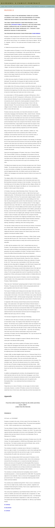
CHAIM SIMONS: (36, 33)
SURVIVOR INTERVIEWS (18, 6)
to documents (7, 507)
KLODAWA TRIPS (50, 6)
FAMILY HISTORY (9, 6)
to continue (7, 504)
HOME (2, 6)
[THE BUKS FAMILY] (16, 24)
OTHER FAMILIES (35, 6)
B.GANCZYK (43, 6)
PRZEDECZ (27, 6)
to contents (7, 510)
